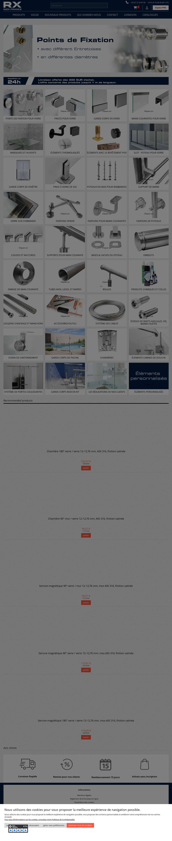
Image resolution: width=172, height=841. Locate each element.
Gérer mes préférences (53, 825)
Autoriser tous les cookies (80, 825)
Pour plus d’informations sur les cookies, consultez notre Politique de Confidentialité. (39, 819)
